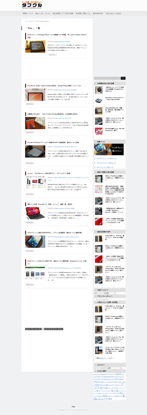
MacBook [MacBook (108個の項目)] (110, 382)
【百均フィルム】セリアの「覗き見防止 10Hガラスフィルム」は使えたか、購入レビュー (114, 120)
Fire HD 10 (67, 89)
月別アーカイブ (98, 293)
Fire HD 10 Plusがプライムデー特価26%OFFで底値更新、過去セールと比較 (53, 142)
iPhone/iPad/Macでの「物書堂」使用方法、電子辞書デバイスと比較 (114, 109)
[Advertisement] (57, 69)
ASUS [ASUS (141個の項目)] (102, 377)
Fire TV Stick (68, 118)
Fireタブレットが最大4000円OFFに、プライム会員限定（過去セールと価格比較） (55, 232)
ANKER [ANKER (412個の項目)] (118, 374)
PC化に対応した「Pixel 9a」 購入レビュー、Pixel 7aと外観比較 (114, 237)
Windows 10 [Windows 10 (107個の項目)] (118, 385)
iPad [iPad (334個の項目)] (116, 379)
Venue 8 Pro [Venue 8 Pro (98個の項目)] (112, 385)
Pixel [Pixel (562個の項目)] (97, 385)
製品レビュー (74, 146)
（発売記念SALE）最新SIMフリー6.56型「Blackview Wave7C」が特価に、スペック (114, 210)
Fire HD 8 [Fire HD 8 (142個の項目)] (116, 377)
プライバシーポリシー (102, 299)
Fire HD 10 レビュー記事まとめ (107, 158)
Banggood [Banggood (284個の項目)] (107, 377)
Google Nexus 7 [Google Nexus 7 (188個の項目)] (106, 379)
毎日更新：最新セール (83, 13)
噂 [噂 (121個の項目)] (101, 396)
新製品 (73, 208)
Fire (63, 41)
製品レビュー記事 (106, 358)
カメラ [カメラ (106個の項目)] (109, 388)
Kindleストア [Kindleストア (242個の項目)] (104, 382)
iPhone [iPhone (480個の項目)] (96, 382)
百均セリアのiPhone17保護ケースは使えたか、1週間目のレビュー (114, 177)
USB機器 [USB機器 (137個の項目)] (106, 385)
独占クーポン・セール (43, 13)
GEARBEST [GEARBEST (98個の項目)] (98, 379)
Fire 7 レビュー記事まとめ (105, 167)
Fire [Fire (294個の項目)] (112, 377)
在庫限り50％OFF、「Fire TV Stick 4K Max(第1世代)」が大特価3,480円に (52, 114)
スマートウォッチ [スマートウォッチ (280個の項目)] (105, 391)
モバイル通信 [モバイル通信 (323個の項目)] (118, 393)
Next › (56, 329)
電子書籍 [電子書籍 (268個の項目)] (109, 399)
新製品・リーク (28, 13)
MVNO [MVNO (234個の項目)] (115, 382)
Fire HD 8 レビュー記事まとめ (106, 163)
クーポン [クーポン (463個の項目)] (115, 388)
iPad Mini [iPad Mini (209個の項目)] (120, 379)
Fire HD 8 (73, 236)
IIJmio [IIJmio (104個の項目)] (112, 379)
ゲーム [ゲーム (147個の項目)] (121, 388)
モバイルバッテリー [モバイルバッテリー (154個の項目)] (107, 393)
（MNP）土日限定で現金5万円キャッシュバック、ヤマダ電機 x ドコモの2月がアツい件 (114, 220)
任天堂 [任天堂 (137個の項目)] (99, 396)
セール (84, 177)
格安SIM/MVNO (98, 13)
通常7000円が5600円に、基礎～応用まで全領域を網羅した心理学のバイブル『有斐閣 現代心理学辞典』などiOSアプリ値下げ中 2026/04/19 (114, 190)
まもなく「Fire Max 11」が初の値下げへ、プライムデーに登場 (48, 173)
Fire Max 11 (79, 177)
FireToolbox (67, 41)
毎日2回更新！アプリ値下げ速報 (63, 13)
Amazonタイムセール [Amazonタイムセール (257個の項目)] (108, 374)
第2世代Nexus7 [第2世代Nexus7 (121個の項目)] (118, 396)
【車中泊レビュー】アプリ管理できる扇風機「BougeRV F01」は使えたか (114, 89)
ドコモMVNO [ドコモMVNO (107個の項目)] (99, 393)
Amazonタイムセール (67, 177)
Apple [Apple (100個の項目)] (123, 374)
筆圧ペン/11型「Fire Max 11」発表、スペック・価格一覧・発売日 (49, 204)
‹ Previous (36, 329)
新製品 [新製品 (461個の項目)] (105, 396)
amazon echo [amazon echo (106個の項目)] (97, 374)
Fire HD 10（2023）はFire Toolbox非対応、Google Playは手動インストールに (54, 86)
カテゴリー (97, 368)
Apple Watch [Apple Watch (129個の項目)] (97, 377)
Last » (61, 329)
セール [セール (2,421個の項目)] (115, 390)
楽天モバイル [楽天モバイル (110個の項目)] (111, 396)
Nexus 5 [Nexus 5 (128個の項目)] (120, 382)
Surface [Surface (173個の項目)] (101, 385)
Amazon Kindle (58, 41)
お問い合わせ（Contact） (114, 13)
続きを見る (52, 54)
